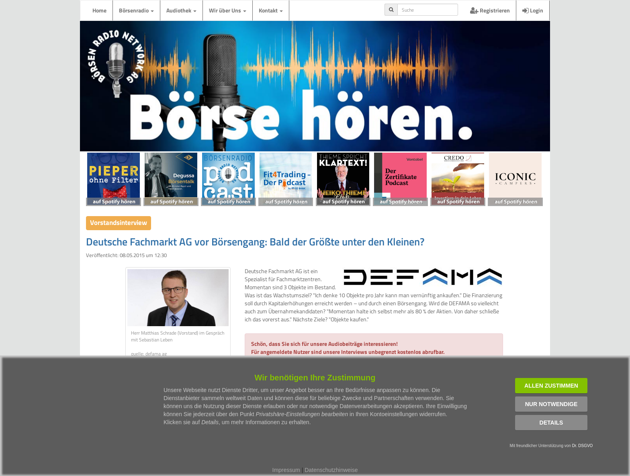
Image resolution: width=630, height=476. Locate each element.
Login (532, 10)
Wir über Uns (227, 10)
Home (99, 10)
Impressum (286, 470)
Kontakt (271, 10)
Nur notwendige (551, 404)
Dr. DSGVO (582, 445)
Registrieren (490, 10)
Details (551, 422)
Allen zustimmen (551, 385)
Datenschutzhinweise (331, 470)
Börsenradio (136, 10)
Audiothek (181, 10)
